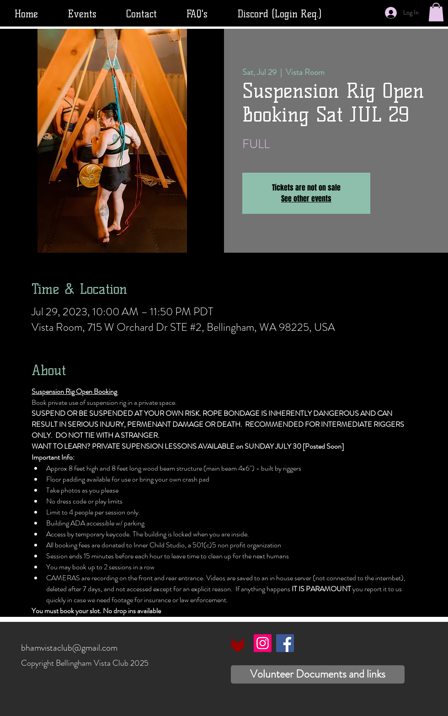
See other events (306, 198)
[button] (436, 12)
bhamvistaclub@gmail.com (69, 647)
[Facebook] (285, 643)
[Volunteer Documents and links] (318, 674)
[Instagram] (263, 643)
